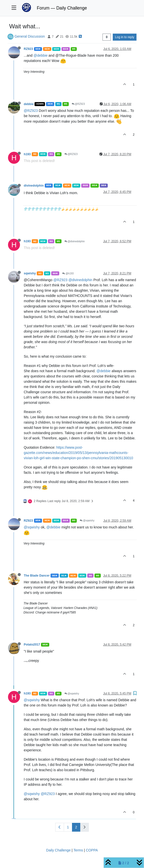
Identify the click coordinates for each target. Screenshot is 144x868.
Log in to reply (124, 37)
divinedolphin (34, 185)
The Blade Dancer (37, 575)
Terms (78, 850)
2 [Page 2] (76, 827)
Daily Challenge (58, 850)
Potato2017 (32, 644)
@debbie (41, 55)
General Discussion (29, 36)
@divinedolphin (74, 241)
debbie (29, 104)
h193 (27, 154)
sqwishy (30, 273)
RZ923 (28, 49)
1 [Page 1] (68, 827)
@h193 (68, 273)
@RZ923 (78, 104)
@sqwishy (87, 520)
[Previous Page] (59, 827)
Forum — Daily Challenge (62, 8)
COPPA (92, 850)
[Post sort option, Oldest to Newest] (106, 37)
